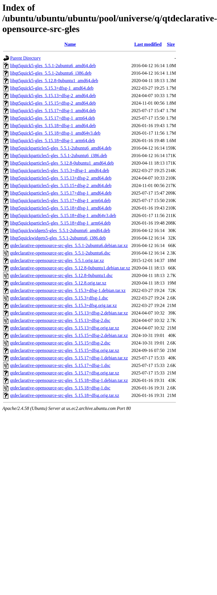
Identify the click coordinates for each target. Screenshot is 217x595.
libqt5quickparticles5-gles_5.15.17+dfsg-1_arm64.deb (60, 200)
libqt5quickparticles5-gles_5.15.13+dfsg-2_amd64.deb (61, 178)
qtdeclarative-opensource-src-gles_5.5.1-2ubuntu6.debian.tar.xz (69, 245)
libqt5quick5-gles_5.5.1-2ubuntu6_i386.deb (50, 73)
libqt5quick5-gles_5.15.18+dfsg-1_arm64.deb (52, 140)
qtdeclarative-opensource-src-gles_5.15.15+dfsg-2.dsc (60, 342)
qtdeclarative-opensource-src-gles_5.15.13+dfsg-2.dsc (60, 320)
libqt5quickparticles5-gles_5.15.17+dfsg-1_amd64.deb (61, 193)
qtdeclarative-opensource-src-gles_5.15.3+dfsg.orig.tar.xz (63, 305)
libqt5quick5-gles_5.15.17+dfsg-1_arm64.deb (52, 118)
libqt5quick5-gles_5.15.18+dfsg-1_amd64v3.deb (55, 133)
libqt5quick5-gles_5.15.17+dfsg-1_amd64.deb (53, 110)
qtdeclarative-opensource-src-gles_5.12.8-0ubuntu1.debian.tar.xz (70, 268)
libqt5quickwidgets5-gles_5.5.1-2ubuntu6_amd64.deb (60, 230)
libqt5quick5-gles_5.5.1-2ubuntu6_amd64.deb (53, 65)
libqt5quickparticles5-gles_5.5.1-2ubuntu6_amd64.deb (61, 148)
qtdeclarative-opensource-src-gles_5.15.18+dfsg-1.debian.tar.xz (69, 380)
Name (70, 44)
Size (171, 44)
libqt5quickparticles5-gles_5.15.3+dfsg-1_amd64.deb (59, 170)
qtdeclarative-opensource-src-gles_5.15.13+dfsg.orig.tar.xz (64, 327)
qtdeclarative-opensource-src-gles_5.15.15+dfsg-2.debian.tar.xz (69, 335)
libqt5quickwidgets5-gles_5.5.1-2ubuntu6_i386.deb (58, 238)
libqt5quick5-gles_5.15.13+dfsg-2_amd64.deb (53, 95)
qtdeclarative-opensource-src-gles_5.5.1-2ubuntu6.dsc (60, 253)
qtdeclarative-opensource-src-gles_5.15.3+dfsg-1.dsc (59, 297)
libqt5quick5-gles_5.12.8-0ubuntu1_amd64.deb (54, 80)
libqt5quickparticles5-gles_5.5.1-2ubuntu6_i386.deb (58, 155)
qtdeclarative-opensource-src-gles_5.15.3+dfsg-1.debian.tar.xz (68, 290)
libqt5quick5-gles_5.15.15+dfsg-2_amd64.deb (53, 103)
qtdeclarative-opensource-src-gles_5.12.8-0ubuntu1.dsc (61, 275)
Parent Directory (25, 58)
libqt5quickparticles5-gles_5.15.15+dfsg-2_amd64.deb (61, 185)
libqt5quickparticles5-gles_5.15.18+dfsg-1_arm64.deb (60, 223)
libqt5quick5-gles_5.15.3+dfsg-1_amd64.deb (52, 88)
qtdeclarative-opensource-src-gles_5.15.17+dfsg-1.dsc (60, 365)
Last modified (148, 44)
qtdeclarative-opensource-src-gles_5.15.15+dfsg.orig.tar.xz (64, 350)
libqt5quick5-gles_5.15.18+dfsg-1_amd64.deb (53, 125)
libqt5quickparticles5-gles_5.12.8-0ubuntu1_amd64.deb (62, 163)
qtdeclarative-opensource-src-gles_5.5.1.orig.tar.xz (57, 260)
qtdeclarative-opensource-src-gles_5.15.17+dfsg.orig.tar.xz (64, 372)
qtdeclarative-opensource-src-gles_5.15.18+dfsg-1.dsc (60, 387)
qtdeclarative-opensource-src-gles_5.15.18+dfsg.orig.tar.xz (64, 395)
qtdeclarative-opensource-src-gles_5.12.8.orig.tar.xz (58, 282)
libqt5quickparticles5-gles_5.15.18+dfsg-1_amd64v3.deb (63, 215)
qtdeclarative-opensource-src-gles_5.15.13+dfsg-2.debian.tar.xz (69, 312)
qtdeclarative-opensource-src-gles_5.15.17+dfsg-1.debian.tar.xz (69, 357)
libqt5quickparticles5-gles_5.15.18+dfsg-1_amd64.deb (61, 208)
